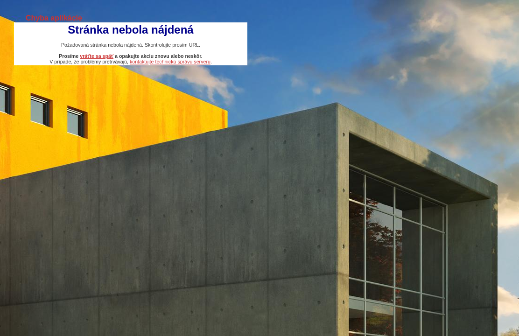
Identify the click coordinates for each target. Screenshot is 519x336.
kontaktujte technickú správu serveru (170, 61)
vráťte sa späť (96, 56)
